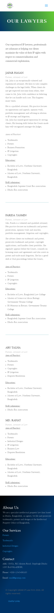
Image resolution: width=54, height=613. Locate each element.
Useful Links (14, 601)
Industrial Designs (10, 546)
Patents (6, 535)
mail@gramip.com (17, 578)
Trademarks (8, 541)
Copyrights (7, 551)
